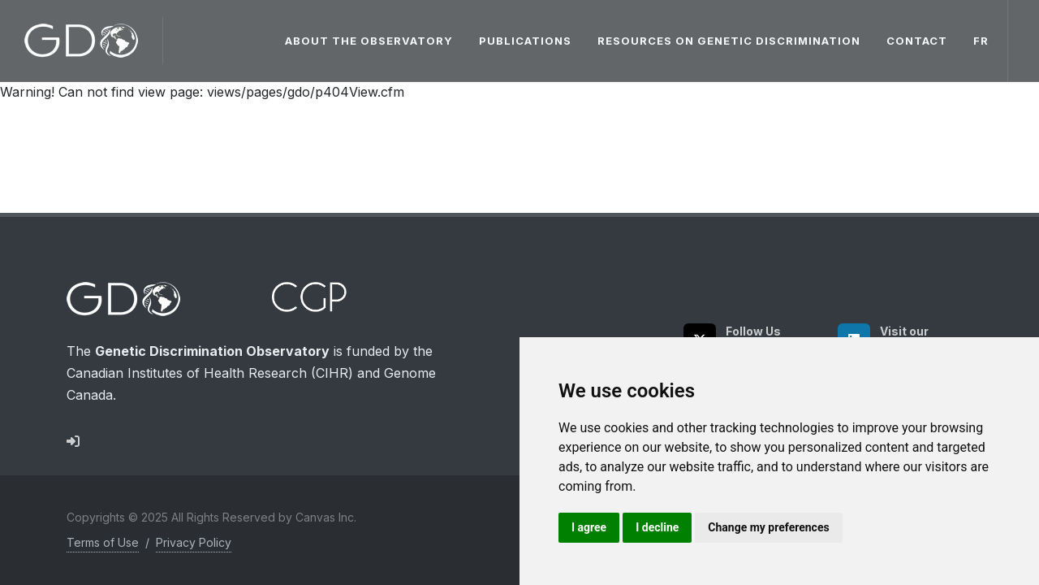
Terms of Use (103, 542)
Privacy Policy (193, 542)
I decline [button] (657, 527)
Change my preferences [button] (768, 527)
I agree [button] (588, 527)
